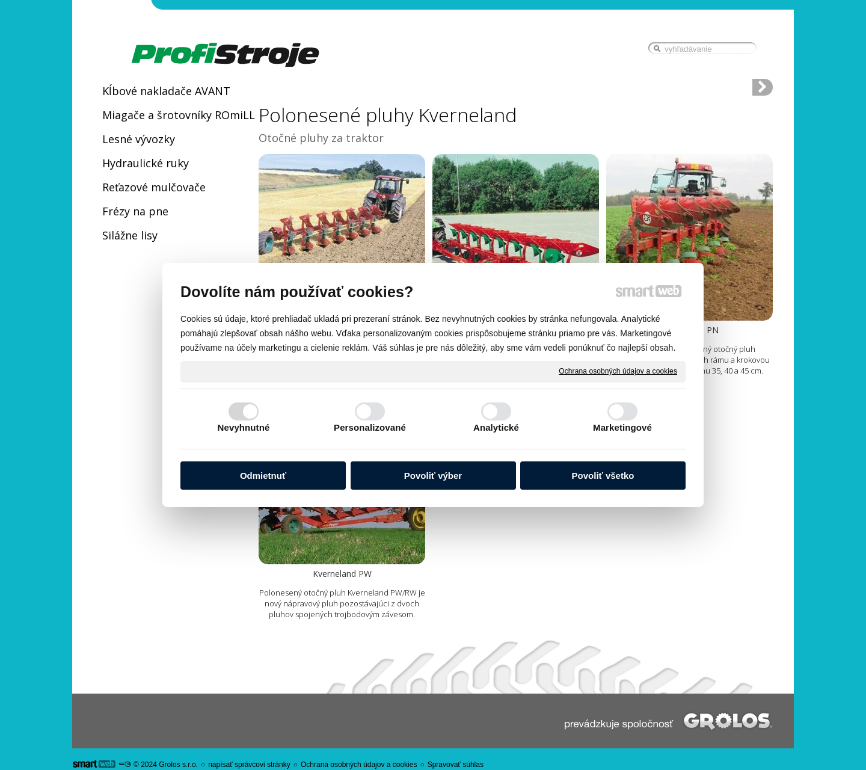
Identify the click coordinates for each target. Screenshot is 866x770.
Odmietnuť (263, 475)
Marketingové (622, 427)
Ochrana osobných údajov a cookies (618, 371)
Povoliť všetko (603, 475)
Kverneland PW (342, 573)
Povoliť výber (433, 475)
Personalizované (370, 427)
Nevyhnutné (244, 427)
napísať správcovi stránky (249, 764)
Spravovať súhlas (456, 764)
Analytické (496, 427)
